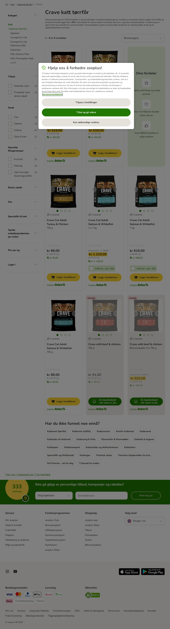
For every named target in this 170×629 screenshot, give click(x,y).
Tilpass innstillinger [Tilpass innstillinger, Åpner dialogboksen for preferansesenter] (86, 102)
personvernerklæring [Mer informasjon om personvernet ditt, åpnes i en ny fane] (52, 94)
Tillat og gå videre (86, 112)
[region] (86, 96)
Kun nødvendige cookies (86, 122)
